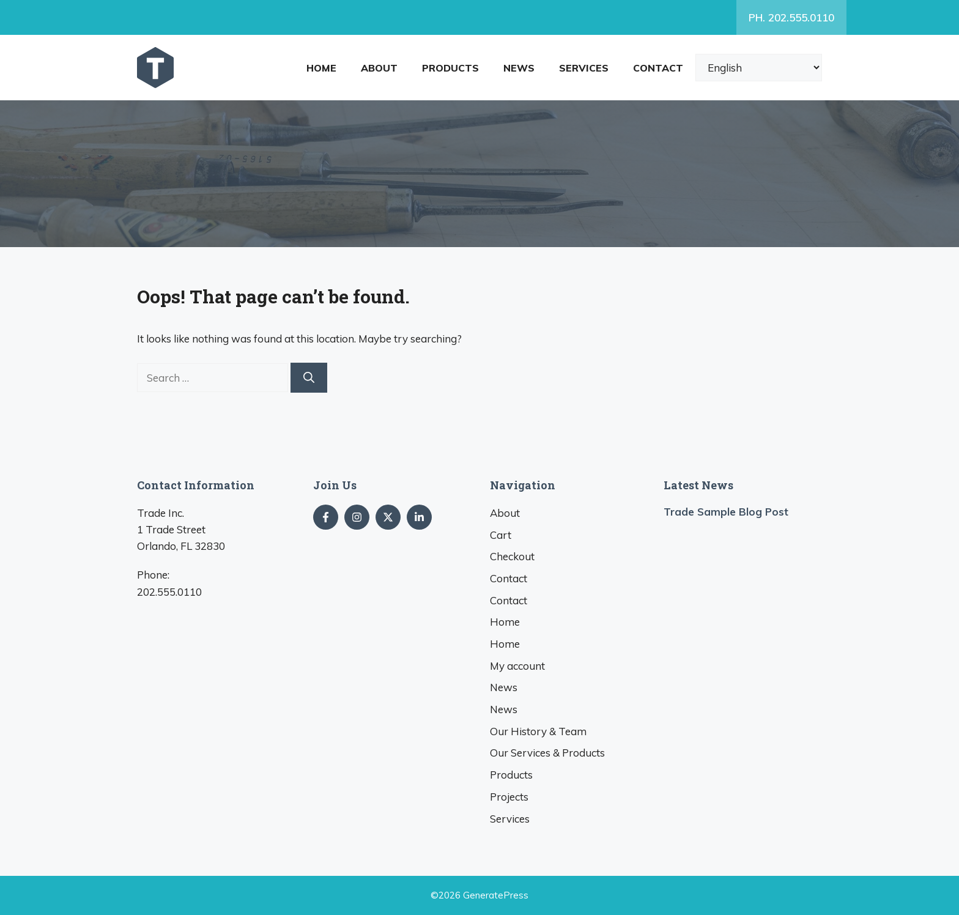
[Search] (309, 378)
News (519, 68)
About (379, 68)
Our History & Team (538, 731)
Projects (509, 796)
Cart (500, 534)
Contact (658, 68)
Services (584, 68)
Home (321, 68)
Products (450, 68)
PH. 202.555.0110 (791, 17)
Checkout (512, 556)
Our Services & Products (547, 752)
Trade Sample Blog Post (726, 511)
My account (517, 665)
